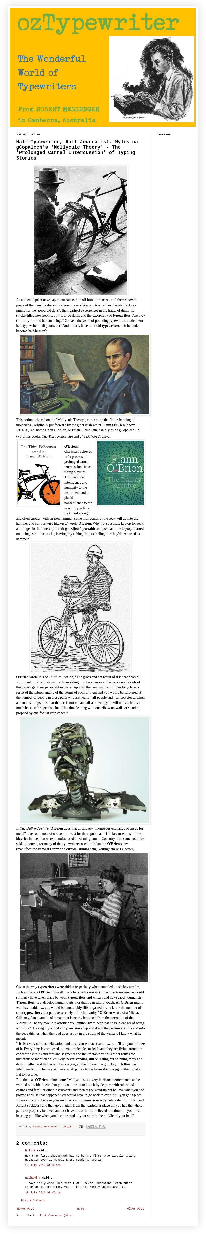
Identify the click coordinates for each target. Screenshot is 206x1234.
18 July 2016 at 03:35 (43, 1165)
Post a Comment (33, 1200)
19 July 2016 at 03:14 (43, 1192)
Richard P (33, 1177)
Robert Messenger (46, 1126)
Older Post (135, 1208)
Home (80, 1208)
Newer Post (25, 1208)
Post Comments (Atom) (57, 1215)
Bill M (30, 1150)
